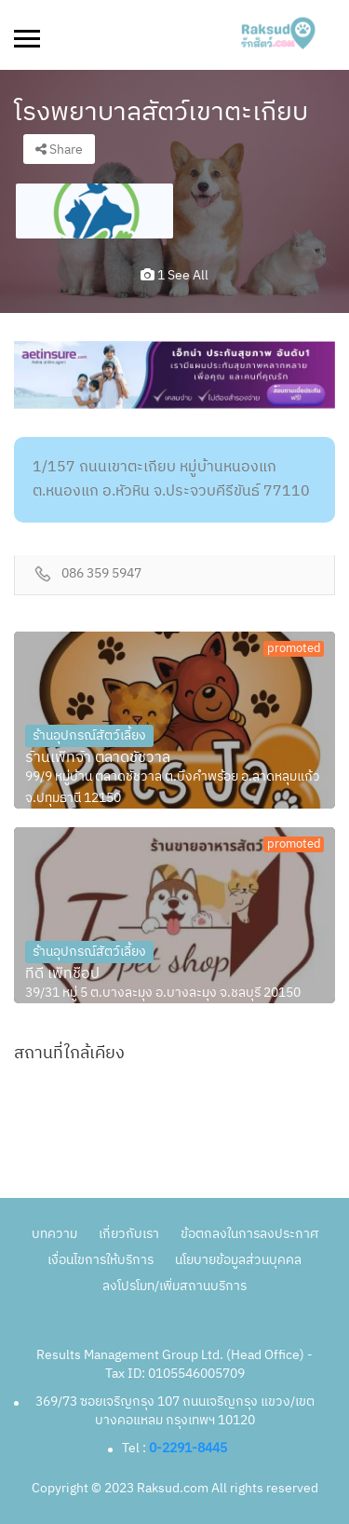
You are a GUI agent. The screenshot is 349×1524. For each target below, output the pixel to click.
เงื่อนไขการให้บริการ (100, 1260)
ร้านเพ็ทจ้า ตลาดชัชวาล (97, 758)
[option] (94, 211)
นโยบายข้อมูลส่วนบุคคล (238, 1260)
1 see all (174, 275)
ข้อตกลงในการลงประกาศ (249, 1234)
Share (59, 149)
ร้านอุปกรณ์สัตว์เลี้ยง (89, 735)
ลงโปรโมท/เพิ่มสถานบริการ (174, 1286)
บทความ (54, 1234)
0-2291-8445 (188, 1448)
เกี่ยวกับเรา (129, 1234)
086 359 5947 (101, 574)
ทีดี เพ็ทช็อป (62, 974)
